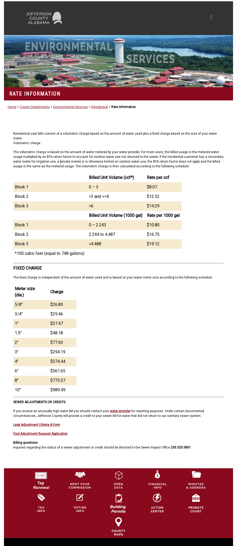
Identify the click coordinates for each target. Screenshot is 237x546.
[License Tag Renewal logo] (40, 478)
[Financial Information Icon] (157, 479)
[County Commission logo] (79, 479)
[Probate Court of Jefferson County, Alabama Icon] (195, 503)
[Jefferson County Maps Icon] (118, 526)
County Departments (35, 107)
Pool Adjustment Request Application (40, 434)
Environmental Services (70, 107)
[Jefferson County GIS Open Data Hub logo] (118, 479)
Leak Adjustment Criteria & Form (36, 425)
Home (12, 107)
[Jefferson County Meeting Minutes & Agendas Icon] (195, 479)
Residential (99, 107)
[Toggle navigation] (161, 18)
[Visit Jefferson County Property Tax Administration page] (40, 503)
